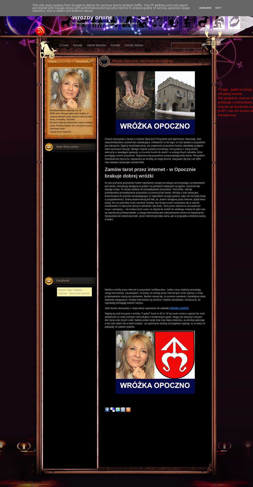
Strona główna (155, 441)
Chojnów (102, 465)
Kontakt (115, 45)
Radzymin (102, 471)
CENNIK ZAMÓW (179, 308)
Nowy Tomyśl (104, 449)
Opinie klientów (96, 45)
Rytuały (77, 45)
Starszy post (203, 441)
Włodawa (102, 460)
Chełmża (102, 446)
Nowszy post (107, 441)
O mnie (63, 45)
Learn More (205, 8)
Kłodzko (102, 454)
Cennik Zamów (134, 45)
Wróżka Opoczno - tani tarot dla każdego (142, 61)
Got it (218, 8)
